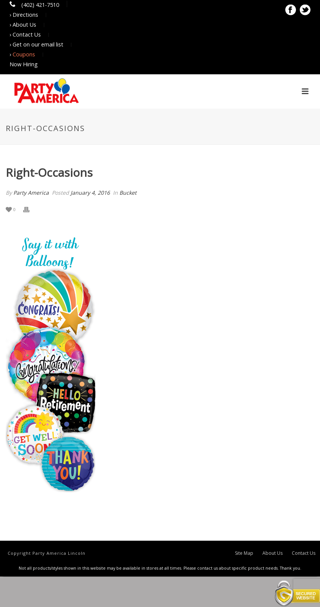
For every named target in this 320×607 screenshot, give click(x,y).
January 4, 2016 (90, 192)
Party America (31, 192)
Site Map (244, 553)
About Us (272, 553)
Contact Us (303, 553)
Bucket (128, 192)
